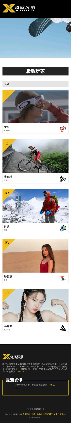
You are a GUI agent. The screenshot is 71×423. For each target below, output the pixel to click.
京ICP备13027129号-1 (35, 409)
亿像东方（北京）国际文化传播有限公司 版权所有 (43, 414)
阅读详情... (22, 372)
